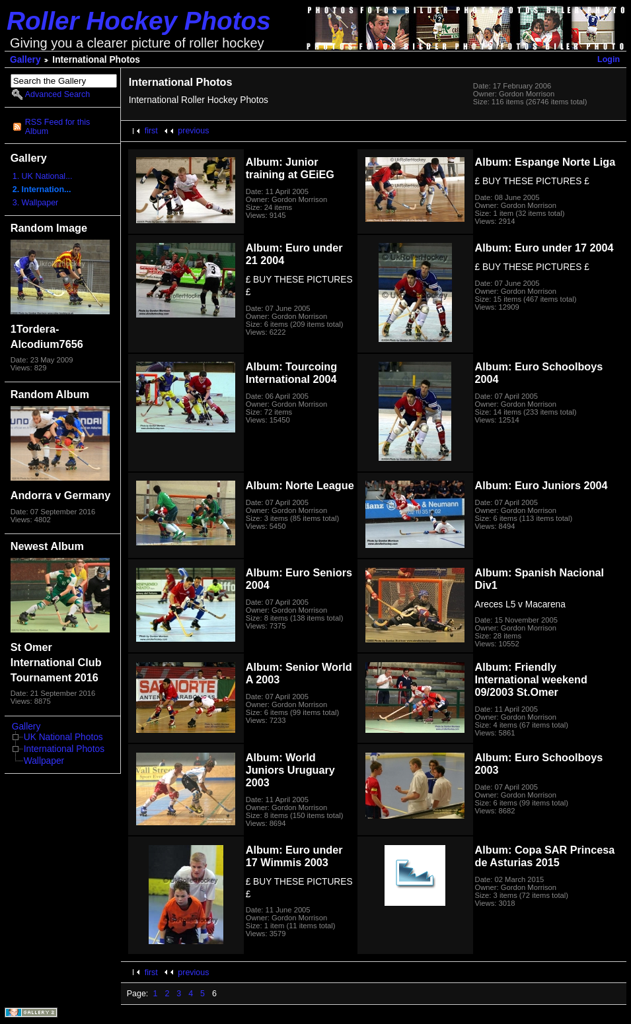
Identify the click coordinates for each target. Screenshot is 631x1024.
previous (193, 130)
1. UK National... (43, 176)
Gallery (25, 60)
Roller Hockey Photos (139, 21)
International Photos (64, 749)
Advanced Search (57, 94)
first (151, 130)
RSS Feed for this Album (57, 127)
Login (608, 59)
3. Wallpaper (36, 202)
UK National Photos (63, 737)
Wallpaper (44, 761)
